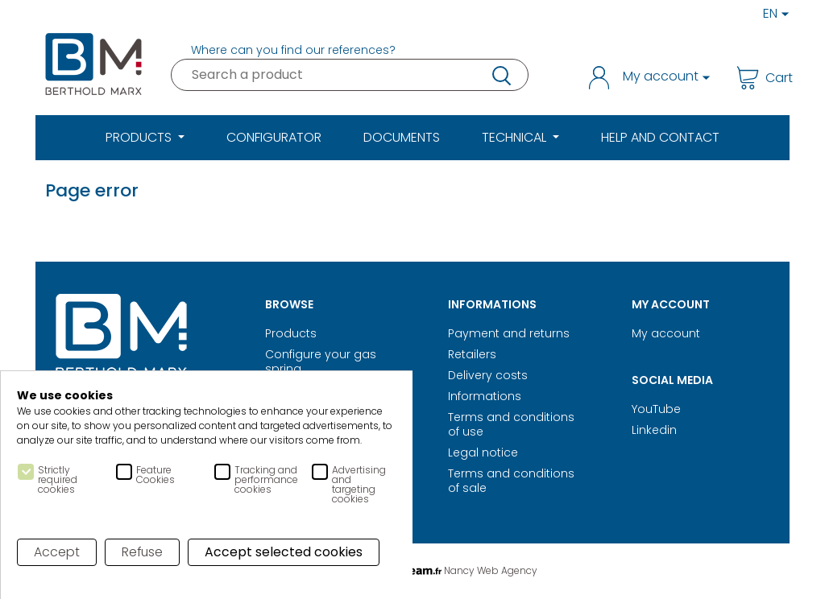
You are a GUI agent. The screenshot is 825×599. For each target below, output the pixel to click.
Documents (401, 137)
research (500, 74)
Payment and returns (509, 333)
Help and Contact (660, 137)
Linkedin (654, 430)
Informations (484, 396)
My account (666, 333)
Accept (57, 552)
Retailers (472, 354)
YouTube (656, 409)
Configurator (273, 137)
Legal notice (483, 452)
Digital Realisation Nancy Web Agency (412, 570)
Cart (758, 77)
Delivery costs (488, 375)
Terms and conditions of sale (511, 480)
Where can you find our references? (293, 50)
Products (291, 333)
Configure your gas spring (320, 361)
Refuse (143, 552)
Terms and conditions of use (511, 424)
